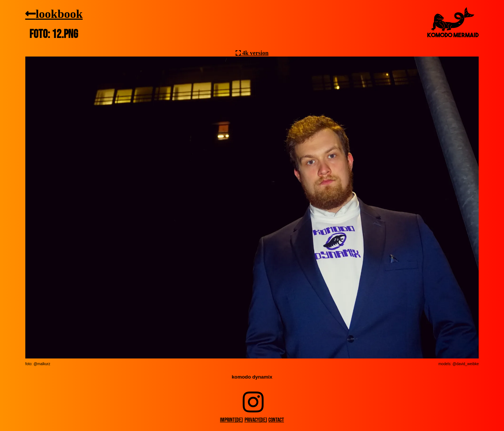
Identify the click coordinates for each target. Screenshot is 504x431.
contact (276, 420)
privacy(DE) (256, 420)
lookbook (59, 13)
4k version (255, 53)
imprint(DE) (231, 420)
